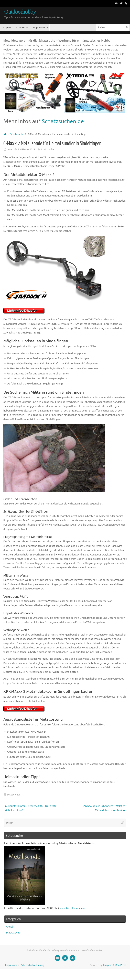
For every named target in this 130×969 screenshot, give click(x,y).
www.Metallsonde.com (72, 908)
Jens (9, 149)
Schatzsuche (17, 134)
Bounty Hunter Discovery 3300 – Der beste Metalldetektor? (30, 808)
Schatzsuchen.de (63, 121)
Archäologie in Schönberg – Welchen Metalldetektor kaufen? (104, 808)
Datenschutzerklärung (32, 965)
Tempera (107, 965)
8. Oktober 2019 (26, 149)
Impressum (11, 965)
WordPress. (121, 965)
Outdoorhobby (20, 11)
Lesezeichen (13, 794)
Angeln (10, 926)
